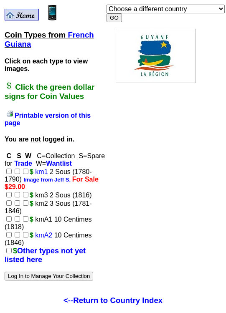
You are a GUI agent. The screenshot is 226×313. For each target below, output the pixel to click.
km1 (41, 171)
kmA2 (43, 235)
